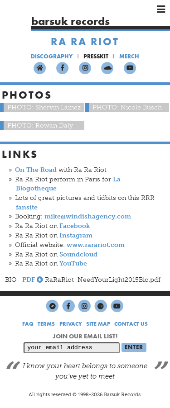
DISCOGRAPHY (52, 56)
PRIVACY (70, 323)
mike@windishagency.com (87, 216)
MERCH (129, 56)
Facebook (74, 226)
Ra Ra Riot (85, 41)
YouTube (73, 263)
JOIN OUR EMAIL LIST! (85, 336)
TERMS (46, 323)
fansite (27, 207)
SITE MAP (98, 323)
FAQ (28, 323)
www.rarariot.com (96, 245)
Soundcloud (78, 254)
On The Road (36, 170)
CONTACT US (131, 323)
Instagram (75, 235)
